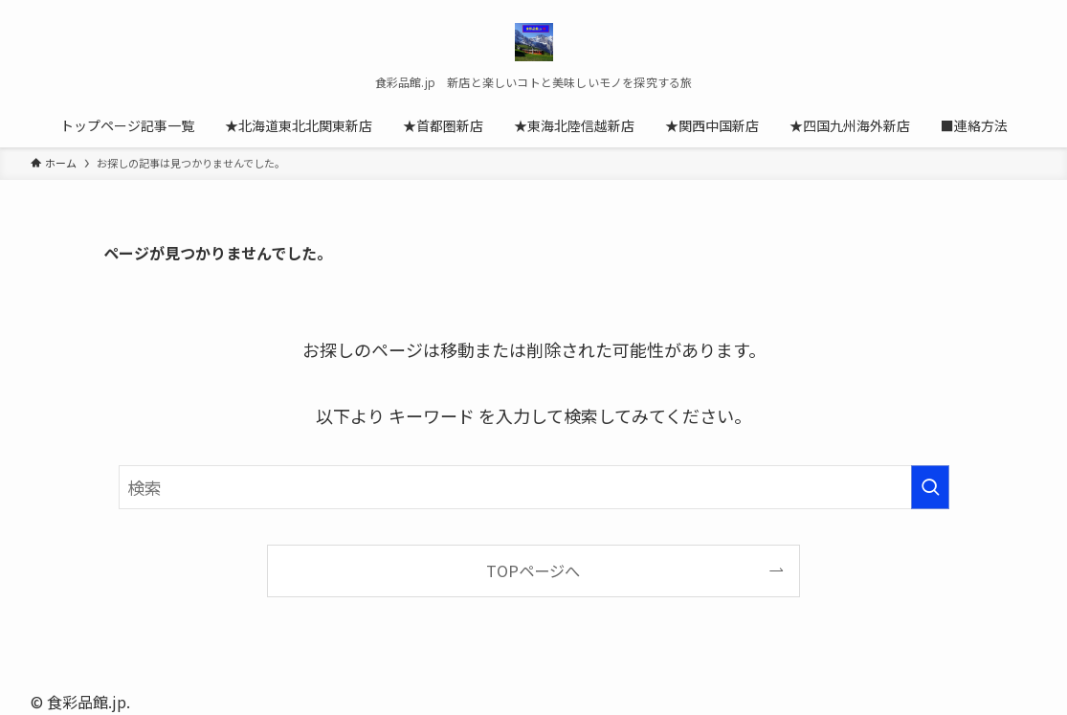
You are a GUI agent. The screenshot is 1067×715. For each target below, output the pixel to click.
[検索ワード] (534, 487)
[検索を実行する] (930, 487)
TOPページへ (533, 570)
